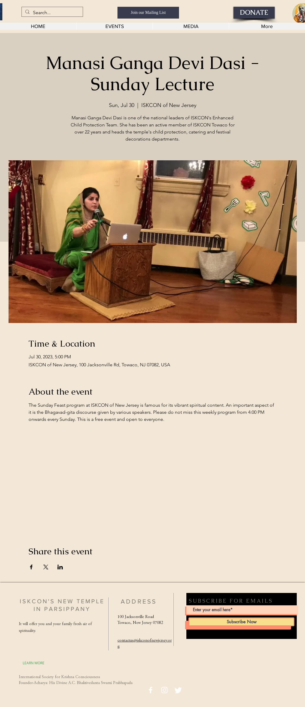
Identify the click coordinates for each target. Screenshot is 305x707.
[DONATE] (254, 13)
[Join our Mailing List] (148, 13)
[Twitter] (178, 690)
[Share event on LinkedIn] (60, 567)
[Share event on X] (46, 567)
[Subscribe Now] (241, 621)
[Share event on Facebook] (31, 567)
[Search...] (51, 12)
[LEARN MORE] (33, 662)
